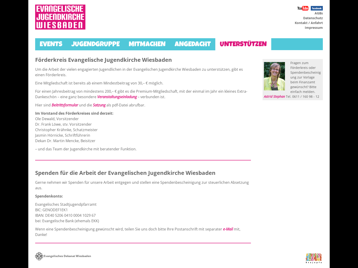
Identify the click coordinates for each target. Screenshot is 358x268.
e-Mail (228, 229)
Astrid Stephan (274, 96)
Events (51, 44)
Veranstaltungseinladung (117, 96)
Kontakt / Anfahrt (309, 23)
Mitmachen (147, 44)
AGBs (319, 13)
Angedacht (193, 44)
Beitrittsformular (65, 105)
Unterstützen (243, 44)
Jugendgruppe (95, 44)
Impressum (314, 27)
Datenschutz (313, 18)
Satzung (99, 105)
